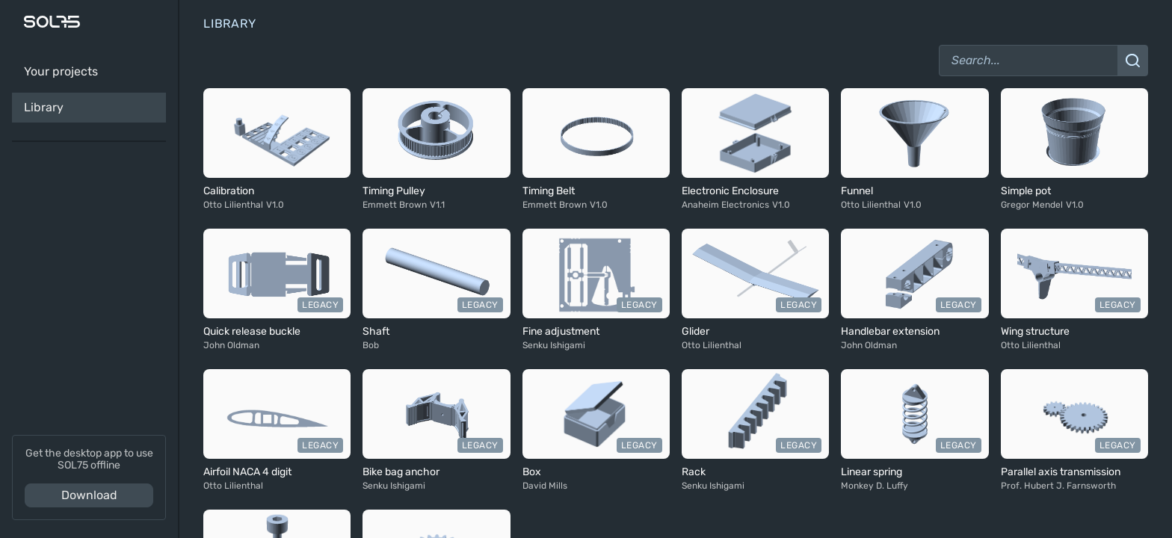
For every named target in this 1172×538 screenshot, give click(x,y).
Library (44, 107)
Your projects (61, 71)
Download (89, 495)
